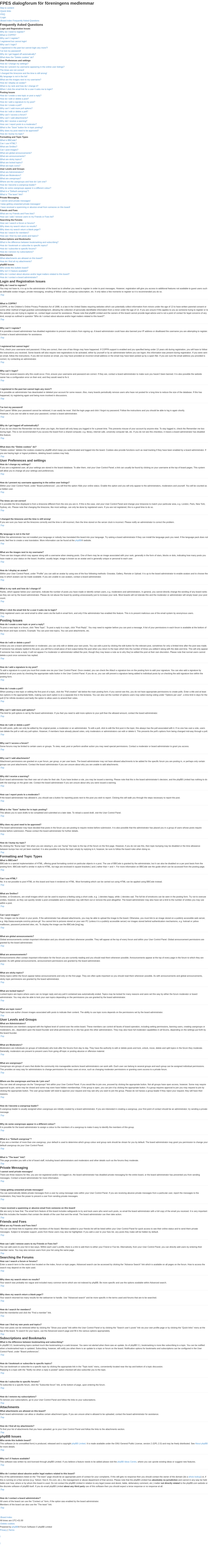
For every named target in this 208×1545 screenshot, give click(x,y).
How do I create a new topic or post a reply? (20, 95)
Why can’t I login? (8, 44)
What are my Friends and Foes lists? (17, 213)
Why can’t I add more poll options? (16, 108)
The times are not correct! (12, 70)
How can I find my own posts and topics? (19, 236)
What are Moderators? (10, 175)
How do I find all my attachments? (16, 261)
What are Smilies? (8, 146)
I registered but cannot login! (13, 41)
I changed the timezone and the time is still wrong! (23, 73)
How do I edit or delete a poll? (14, 111)
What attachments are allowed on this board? (21, 258)
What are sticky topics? (11, 159)
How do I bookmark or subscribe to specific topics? (24, 245)
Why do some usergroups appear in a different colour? (25, 188)
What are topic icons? (10, 166)
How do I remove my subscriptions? (17, 252)
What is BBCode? (8, 140)
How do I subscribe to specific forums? (18, 249)
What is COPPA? (8, 35)
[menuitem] (2, 14)
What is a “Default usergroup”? (14, 191)
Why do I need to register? (12, 32)
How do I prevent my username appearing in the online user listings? (32, 67)
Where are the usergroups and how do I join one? (23, 182)
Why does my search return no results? (18, 226)
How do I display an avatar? (13, 83)
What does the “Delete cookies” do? (17, 57)
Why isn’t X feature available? (14, 271)
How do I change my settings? (14, 64)
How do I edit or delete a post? (14, 99)
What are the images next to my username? (20, 80)
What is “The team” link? (11, 194)
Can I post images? (9, 150)
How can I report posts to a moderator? (18, 124)
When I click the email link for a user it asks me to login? (26, 89)
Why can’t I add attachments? (14, 118)
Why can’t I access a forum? (13, 115)
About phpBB (201, 1443)
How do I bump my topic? (12, 134)
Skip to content (7, 8)
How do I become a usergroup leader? (18, 185)
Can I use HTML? (8, 143)
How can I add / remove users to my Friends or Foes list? (27, 217)
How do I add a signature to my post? (17, 102)
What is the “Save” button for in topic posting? (21, 127)
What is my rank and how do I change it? (19, 86)
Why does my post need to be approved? (19, 131)
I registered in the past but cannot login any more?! (24, 48)
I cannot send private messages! (15, 201)
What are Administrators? (12, 172)
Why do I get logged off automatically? (18, 54)
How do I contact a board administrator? (19, 277)
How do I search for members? (14, 233)
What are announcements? (12, 156)
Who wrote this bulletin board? (14, 268)
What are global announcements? (16, 153)
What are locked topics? (11, 162)
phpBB (78, 540)
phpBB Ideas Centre (126, 1462)
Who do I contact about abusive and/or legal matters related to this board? (35, 274)
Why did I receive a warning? (13, 121)
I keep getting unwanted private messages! (20, 204)
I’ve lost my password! (10, 51)
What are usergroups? (10, 178)
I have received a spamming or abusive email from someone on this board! (35, 207)
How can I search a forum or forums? (17, 223)
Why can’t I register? (9, 38)
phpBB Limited (79, 1443)
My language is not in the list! (13, 76)
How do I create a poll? (11, 105)
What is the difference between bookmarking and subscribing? (29, 242)
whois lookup (194, 1477)
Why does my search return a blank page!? (20, 229)
